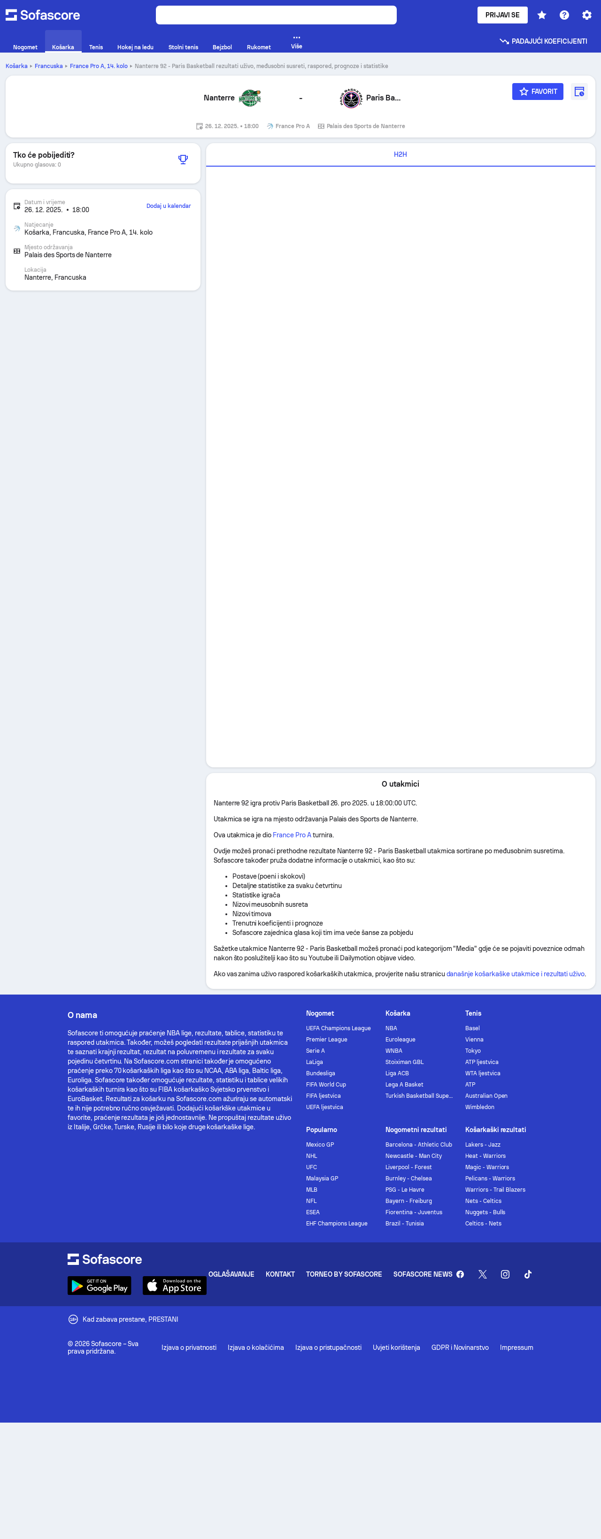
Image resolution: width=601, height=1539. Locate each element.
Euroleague (400, 1039)
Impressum (516, 1347)
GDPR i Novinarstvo (460, 1347)
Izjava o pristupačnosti (328, 1347)
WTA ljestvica (483, 1073)
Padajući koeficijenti (543, 41)
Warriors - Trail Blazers (495, 1190)
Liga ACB (397, 1073)
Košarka (17, 66)
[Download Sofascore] (99, 1285)
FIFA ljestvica (323, 1096)
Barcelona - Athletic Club (418, 1144)
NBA (391, 1028)
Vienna (474, 1039)
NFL (311, 1201)
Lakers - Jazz (483, 1144)
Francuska (49, 66)
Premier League (326, 1039)
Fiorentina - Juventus (413, 1212)
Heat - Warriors (485, 1156)
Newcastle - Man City (413, 1156)
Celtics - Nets (483, 1223)
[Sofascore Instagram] (505, 1274)
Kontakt (280, 1274)
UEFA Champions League (338, 1028)
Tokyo (473, 1051)
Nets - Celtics (483, 1201)
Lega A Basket (404, 1084)
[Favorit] (538, 91)
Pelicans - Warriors (490, 1178)
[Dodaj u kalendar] (579, 91)
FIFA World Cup (326, 1084)
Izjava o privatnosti (189, 1347)
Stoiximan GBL (404, 1062)
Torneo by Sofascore (344, 1274)
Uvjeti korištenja (396, 1347)
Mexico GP (320, 1144)
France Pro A (99, 66)
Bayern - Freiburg (408, 1201)
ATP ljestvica (482, 1062)
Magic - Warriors (487, 1167)
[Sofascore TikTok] (527, 1274)
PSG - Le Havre (404, 1190)
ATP (470, 1084)
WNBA (393, 1051)
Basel (472, 1028)
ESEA (313, 1212)
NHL (311, 1156)
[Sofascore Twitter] (482, 1274)
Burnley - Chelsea (408, 1178)
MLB (311, 1190)
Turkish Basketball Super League (419, 1096)
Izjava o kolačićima (256, 1347)
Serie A (315, 1051)
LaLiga (314, 1062)
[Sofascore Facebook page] (460, 1274)
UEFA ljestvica (324, 1107)
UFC (311, 1167)
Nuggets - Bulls (485, 1212)
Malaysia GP (322, 1178)
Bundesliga (320, 1073)
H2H (400, 154)
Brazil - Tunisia (404, 1223)
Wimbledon (479, 1107)
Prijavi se (502, 15)
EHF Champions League (337, 1223)
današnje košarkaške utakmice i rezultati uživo (516, 974)
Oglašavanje (231, 1274)
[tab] (400, 155)
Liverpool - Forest (408, 1167)
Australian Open (486, 1096)
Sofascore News (423, 1274)
